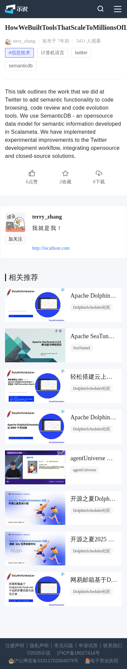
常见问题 (63, 645)
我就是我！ (47, 228)
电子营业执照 (104, 660)
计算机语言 (52, 52)
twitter (81, 52)
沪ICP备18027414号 (78, 653)
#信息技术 (19, 52)
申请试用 (88, 645)
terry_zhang (24, 41)
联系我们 (112, 645)
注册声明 (14, 645)
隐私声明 (39, 645)
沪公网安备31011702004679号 (46, 660)
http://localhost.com (51, 248)
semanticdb (21, 65)
